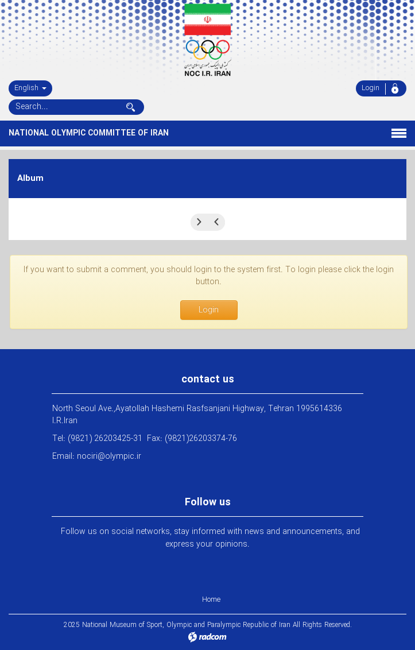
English (30, 88)
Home (211, 600)
